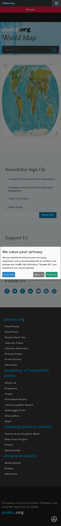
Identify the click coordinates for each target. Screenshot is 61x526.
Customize (8, 274)
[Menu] (56, 3)
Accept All (51, 274)
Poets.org (8, 3)
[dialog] (30, 263)
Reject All (38, 274)
